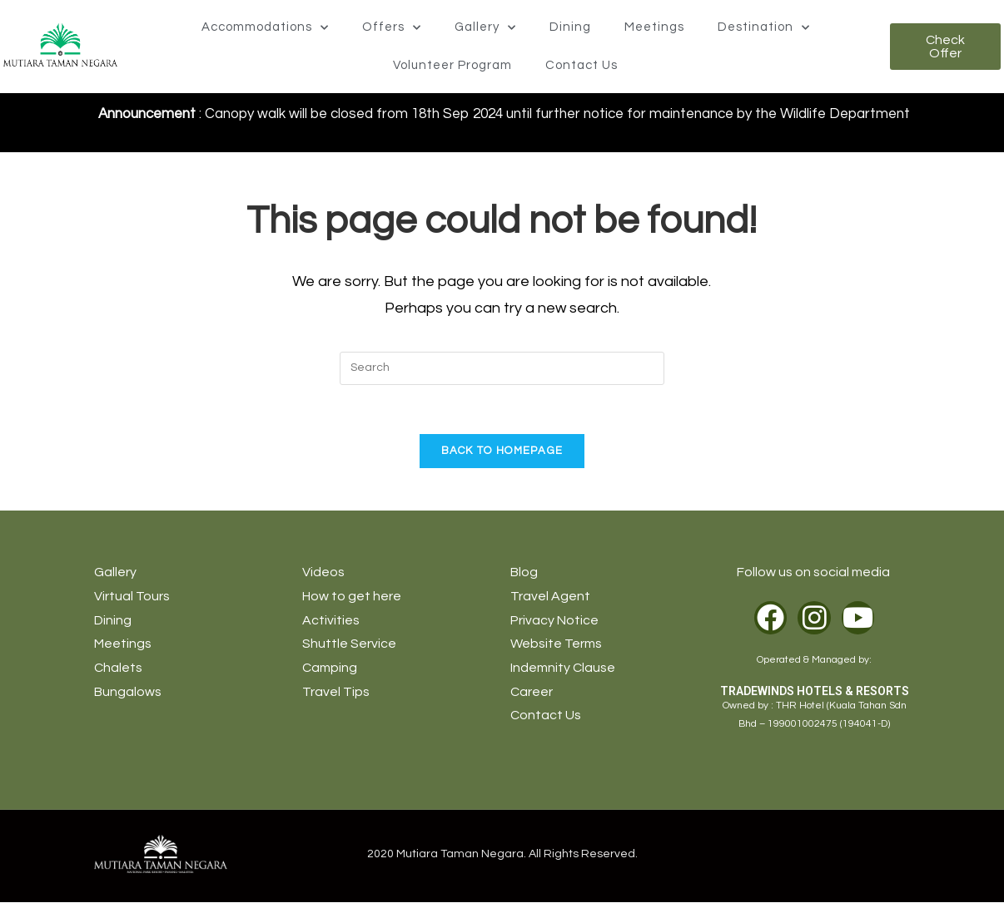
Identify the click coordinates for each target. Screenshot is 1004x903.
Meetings (654, 27)
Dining (570, 27)
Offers (391, 28)
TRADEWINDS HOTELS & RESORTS (814, 692)
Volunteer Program (452, 65)
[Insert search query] (502, 368)
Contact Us (581, 65)
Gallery (485, 28)
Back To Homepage (502, 452)
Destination (764, 28)
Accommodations (265, 28)
